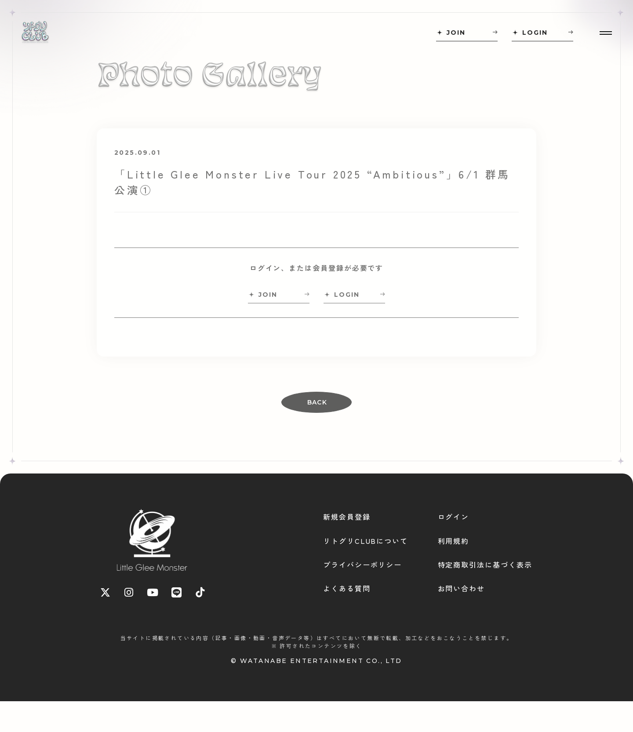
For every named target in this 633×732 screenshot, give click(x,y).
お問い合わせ (461, 588)
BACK (317, 402)
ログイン (453, 516)
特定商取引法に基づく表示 (485, 564)
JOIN (456, 32)
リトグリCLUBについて (365, 540)
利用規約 (453, 540)
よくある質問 (347, 588)
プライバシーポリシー (362, 564)
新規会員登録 (347, 516)
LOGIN (535, 32)
